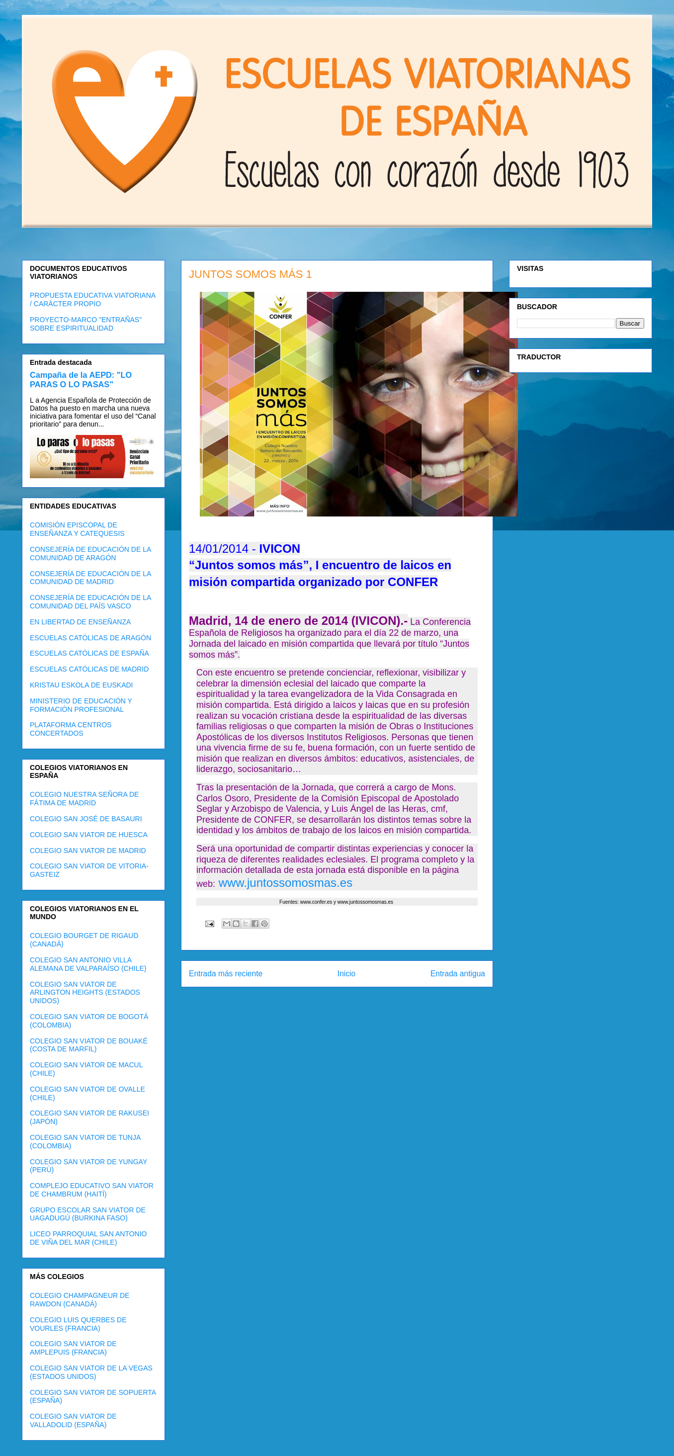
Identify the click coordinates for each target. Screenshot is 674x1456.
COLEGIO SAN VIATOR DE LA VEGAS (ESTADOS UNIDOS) (91, 1372)
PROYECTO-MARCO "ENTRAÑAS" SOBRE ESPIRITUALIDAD (86, 324)
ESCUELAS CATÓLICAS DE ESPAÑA (89, 653)
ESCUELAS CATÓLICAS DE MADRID (89, 669)
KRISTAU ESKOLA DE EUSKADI (81, 685)
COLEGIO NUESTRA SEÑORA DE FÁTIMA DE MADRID (84, 798)
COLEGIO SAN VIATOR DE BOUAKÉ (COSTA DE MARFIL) (89, 1045)
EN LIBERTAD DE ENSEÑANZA (80, 622)
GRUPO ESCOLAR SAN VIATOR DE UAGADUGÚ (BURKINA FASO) (88, 1214)
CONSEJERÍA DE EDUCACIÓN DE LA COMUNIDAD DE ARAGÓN (90, 553)
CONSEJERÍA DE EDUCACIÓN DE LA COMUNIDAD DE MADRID (90, 578)
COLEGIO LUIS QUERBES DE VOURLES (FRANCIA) (78, 1324)
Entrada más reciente (225, 973)
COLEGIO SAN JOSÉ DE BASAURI (86, 819)
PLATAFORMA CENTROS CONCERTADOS (70, 729)
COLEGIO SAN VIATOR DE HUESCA (89, 835)
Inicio (346, 973)
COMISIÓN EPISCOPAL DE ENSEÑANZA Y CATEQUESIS (77, 529)
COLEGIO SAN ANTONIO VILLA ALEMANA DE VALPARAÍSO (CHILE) (88, 964)
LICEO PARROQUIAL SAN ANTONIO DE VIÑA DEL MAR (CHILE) (88, 1238)
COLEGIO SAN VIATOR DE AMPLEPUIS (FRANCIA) (73, 1348)
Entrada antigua (457, 973)
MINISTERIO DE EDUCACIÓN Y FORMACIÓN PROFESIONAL (81, 705)
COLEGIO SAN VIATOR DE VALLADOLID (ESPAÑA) (73, 1420)
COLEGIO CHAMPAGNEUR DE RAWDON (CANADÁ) (79, 1299)
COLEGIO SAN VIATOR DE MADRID (88, 851)
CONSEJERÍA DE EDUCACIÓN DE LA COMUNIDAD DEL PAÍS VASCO (90, 602)
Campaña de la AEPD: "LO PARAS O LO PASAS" (81, 379)
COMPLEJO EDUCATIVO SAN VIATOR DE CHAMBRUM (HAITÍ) (92, 1190)
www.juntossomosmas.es (283, 882)
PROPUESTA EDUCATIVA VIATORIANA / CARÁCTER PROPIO (92, 299)
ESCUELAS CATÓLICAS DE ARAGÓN (90, 638)
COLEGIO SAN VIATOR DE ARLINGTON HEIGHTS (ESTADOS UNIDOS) (85, 992)
